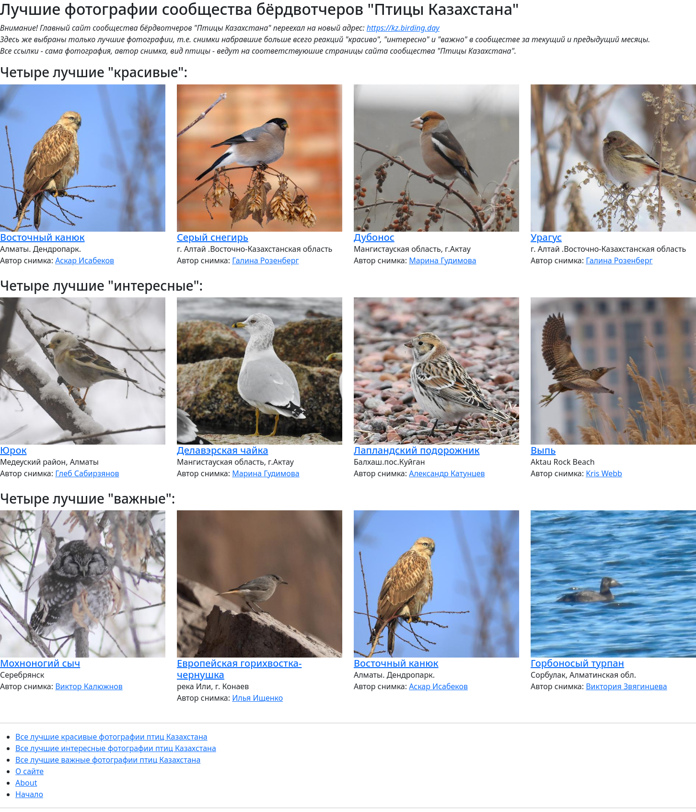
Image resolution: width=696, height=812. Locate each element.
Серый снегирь (212, 237)
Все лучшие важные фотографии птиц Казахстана (107, 759)
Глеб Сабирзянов (87, 473)
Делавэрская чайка (222, 450)
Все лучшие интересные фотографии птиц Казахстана (115, 748)
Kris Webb (604, 473)
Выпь (543, 450)
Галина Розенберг (265, 260)
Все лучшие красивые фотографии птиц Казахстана (111, 736)
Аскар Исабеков (84, 260)
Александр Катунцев (447, 473)
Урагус (546, 237)
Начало (29, 794)
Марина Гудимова (442, 260)
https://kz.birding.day (403, 28)
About (26, 782)
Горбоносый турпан (577, 663)
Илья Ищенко (257, 698)
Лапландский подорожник (417, 450)
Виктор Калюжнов (89, 686)
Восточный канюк (42, 237)
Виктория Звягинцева (626, 686)
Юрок (13, 450)
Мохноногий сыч (40, 663)
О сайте (29, 771)
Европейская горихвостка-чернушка (239, 669)
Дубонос (374, 237)
